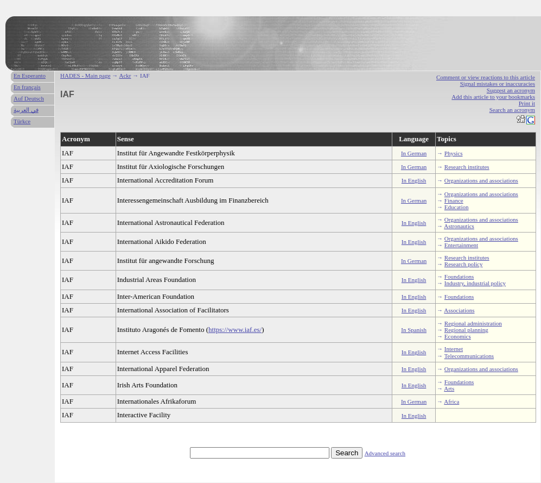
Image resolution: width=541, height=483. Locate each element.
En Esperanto (30, 75)
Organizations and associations (481, 180)
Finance (453, 200)
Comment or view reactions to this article (485, 77)
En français (27, 87)
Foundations (459, 276)
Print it (527, 103)
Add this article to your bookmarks (493, 96)
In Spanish (414, 330)
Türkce (22, 121)
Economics (457, 336)
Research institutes (466, 167)
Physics (453, 153)
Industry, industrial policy (475, 283)
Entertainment (461, 245)
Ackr (125, 75)
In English (414, 180)
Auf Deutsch (29, 98)
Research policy (463, 264)
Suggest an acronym (511, 90)
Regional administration (473, 323)
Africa (451, 401)
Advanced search (385, 453)
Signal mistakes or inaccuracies (497, 83)
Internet (453, 349)
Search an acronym (512, 109)
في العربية (26, 109)
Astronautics (459, 226)
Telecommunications (469, 356)
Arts (449, 388)
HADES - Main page (85, 75)
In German (414, 153)
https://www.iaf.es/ (235, 329)
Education (456, 207)
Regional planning (466, 330)
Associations (459, 310)
